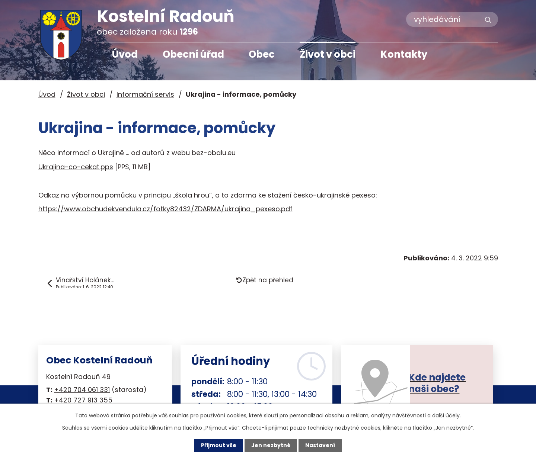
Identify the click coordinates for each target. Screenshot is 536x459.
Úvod (125, 54)
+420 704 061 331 (82, 389)
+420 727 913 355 (83, 400)
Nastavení (320, 445)
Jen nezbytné (270, 445)
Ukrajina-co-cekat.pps (75, 166)
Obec (262, 54)
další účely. (446, 415)
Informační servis (145, 94)
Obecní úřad (193, 54)
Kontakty (403, 54)
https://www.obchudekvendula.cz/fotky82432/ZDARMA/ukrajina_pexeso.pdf (165, 209)
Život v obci (327, 54)
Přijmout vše (218, 445)
